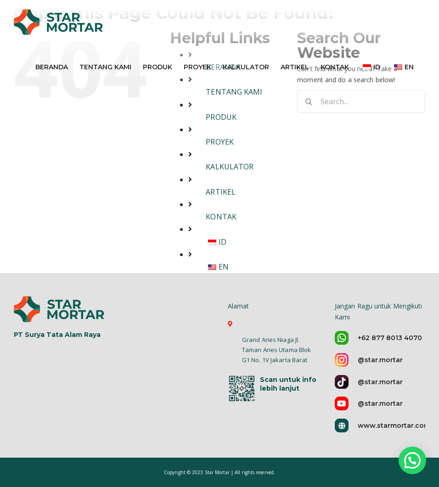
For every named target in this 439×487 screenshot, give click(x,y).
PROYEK (220, 142)
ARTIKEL (221, 192)
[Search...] (361, 101)
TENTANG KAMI (234, 92)
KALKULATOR (229, 167)
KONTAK (221, 217)
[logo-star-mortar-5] (60, 308)
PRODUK (221, 117)
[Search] (308, 101)
